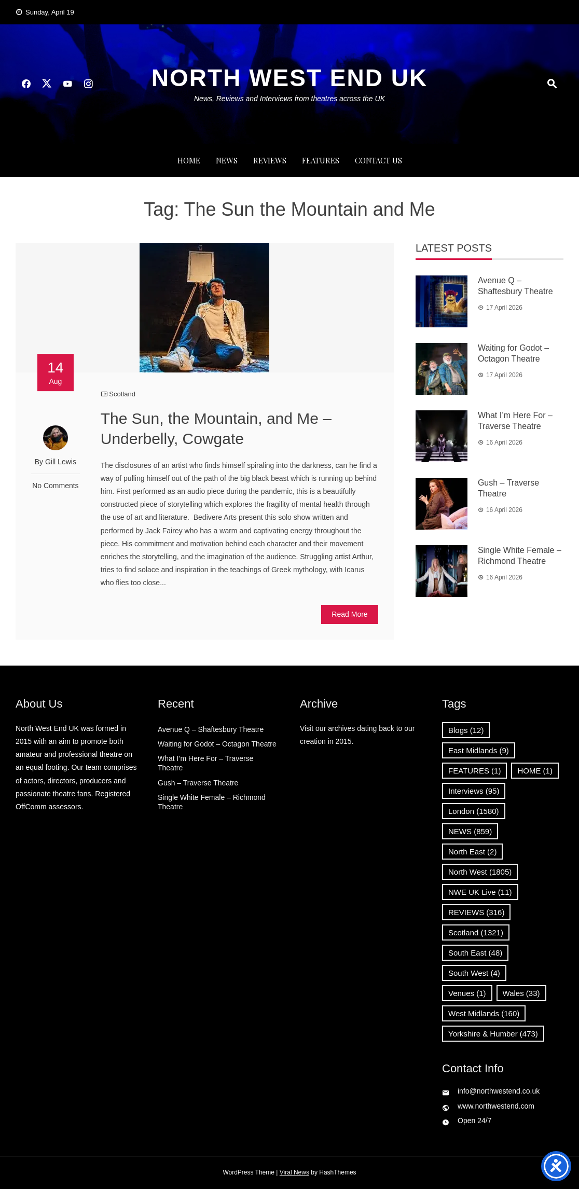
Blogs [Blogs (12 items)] (466, 730)
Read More (349, 614)
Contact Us (378, 160)
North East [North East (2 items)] (472, 851)
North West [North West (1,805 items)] (480, 871)
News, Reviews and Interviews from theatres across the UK (289, 98)
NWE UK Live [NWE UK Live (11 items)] (480, 892)
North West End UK (289, 77)
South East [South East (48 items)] (475, 952)
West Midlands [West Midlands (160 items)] (483, 1013)
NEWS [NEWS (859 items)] (470, 831)
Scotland (122, 394)
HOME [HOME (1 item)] (535, 770)
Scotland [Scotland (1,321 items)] (475, 932)
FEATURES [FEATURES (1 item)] (474, 770)
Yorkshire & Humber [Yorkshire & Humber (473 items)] (493, 1033)
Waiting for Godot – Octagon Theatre (217, 744)
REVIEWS (269, 160)
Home (188, 160)
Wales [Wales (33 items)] (521, 993)
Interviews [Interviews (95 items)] (473, 790)
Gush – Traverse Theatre (198, 783)
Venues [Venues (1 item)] (467, 993)
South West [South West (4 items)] (474, 973)
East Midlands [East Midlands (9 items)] (478, 750)
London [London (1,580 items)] (473, 811)
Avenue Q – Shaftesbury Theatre (211, 729)
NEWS (227, 160)
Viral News (294, 1172)
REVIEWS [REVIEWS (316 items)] (476, 912)
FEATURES (320, 160)
